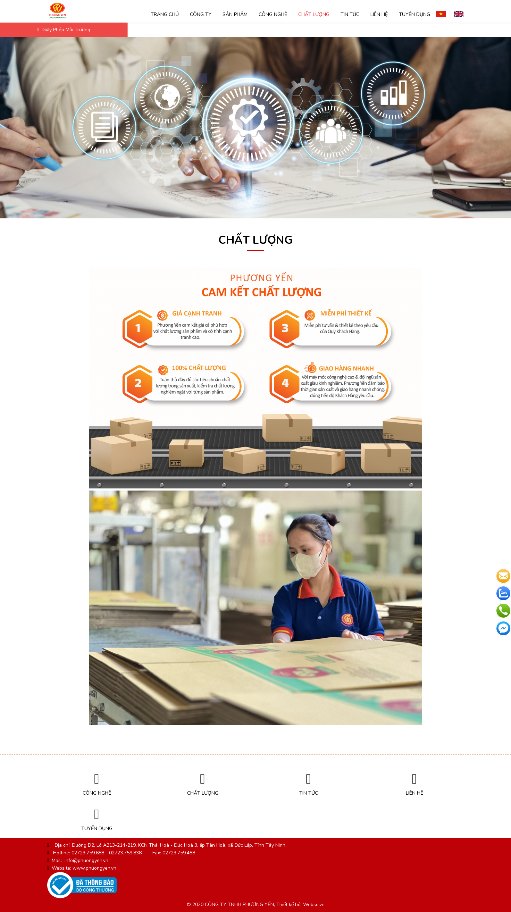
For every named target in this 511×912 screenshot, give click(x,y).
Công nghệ (273, 14)
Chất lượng (313, 14)
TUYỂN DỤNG (414, 14)
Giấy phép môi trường (63, 29)
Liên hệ (379, 14)
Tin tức (350, 14)
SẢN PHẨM (235, 14)
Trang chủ (165, 14)
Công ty (200, 14)
